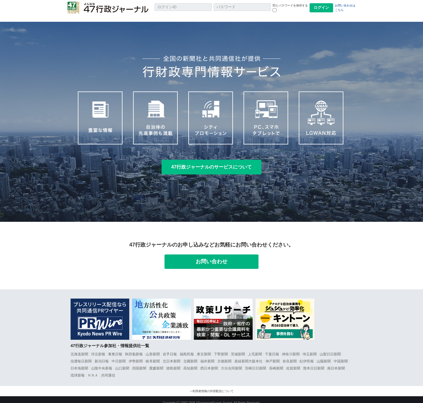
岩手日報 (170, 348)
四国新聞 (139, 362)
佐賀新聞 (293, 362)
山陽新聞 (324, 355)
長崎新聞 (276, 362)
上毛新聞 (255, 348)
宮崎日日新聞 (255, 362)
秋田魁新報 (134, 348)
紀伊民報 (307, 355)
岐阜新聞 (153, 355)
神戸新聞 (273, 355)
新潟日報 (102, 355)
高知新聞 (190, 362)
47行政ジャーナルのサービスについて (211, 160)
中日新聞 (119, 355)
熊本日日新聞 (313, 362)
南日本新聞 (336, 362)
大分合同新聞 (231, 362)
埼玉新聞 (310, 348)
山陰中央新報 (101, 362)
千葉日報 (272, 348)
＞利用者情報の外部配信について (211, 384)
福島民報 (187, 348)
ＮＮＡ (93, 369)
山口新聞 (122, 362)
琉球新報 (77, 369)
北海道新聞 (79, 348)
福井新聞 (207, 355)
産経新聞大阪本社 (248, 355)
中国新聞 (341, 355)
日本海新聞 (79, 362)
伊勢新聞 (136, 355)
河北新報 (98, 348)
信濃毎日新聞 (81, 355)
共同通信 (108, 369)
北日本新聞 (171, 355)
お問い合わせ (211, 255)
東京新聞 (204, 348)
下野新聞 (221, 348)
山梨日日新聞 (330, 348)
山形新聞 (153, 348)
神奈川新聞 (291, 348)
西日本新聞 (209, 362)
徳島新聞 (173, 362)
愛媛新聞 (156, 362)
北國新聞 (190, 355)
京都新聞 (224, 355)
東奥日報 (115, 348)
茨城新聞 (238, 348)
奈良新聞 (290, 355)
